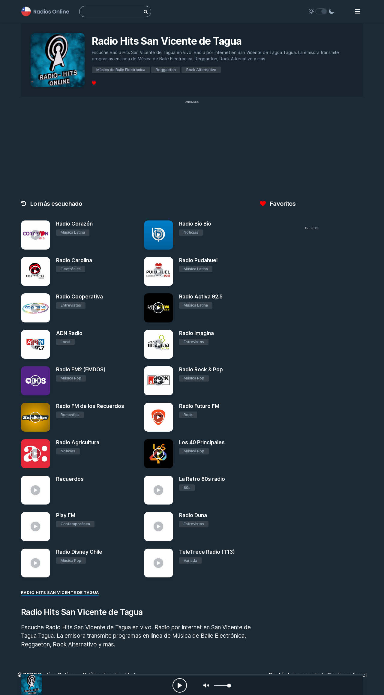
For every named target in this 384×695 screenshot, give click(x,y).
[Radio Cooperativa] (35, 307)
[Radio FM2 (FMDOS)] (35, 380)
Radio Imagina (196, 333)
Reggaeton (166, 69)
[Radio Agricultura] (35, 453)
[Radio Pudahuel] (158, 271)
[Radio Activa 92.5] (158, 307)
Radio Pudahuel (198, 260)
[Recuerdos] (35, 490)
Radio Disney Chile (79, 552)
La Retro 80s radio (202, 479)
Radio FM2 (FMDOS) (81, 370)
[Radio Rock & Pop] (158, 380)
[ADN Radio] (35, 344)
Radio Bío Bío (195, 224)
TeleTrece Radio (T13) (207, 552)
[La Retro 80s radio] (158, 490)
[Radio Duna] (158, 526)
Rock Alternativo (201, 69)
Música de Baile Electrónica (120, 69)
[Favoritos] (94, 82)
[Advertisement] (192, 149)
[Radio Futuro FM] (158, 417)
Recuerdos (70, 479)
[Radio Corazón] (35, 235)
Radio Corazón (74, 224)
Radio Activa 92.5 (201, 297)
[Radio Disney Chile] (35, 563)
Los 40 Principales (202, 442)
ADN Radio (69, 333)
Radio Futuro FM (199, 406)
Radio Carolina (74, 260)
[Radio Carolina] (35, 271)
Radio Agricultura (77, 442)
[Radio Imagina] (158, 344)
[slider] (222, 685)
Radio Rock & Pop (201, 370)
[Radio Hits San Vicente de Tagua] (31, 684)
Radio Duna (193, 515)
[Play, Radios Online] (179, 685)
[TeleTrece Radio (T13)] (158, 563)
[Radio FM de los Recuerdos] (35, 417)
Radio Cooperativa (79, 297)
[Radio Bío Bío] (158, 235)
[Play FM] (35, 526)
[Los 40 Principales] (158, 453)
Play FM (65, 515)
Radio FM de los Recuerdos (90, 406)
